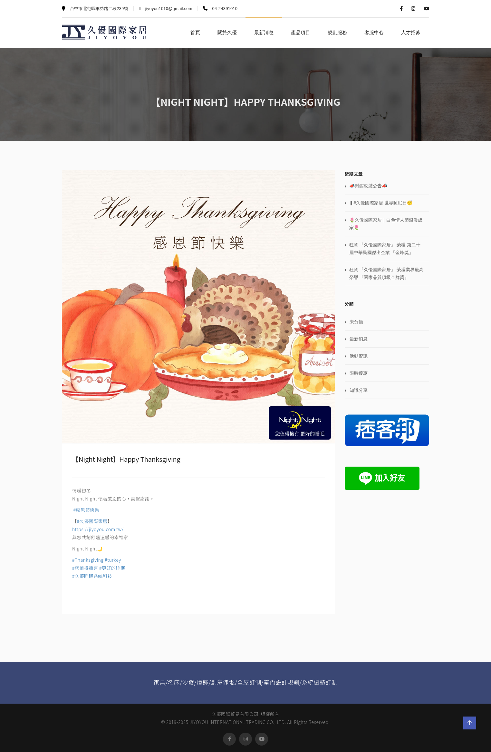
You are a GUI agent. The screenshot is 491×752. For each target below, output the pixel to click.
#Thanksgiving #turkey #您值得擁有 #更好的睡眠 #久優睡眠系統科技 (98, 568)
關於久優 (227, 32)
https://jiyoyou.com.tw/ (98, 529)
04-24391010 (220, 8)
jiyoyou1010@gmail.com (165, 8)
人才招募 (410, 32)
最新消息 (264, 32)
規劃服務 (337, 32)
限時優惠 (359, 373)
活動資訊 (359, 356)
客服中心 (374, 32)
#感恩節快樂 (85, 510)
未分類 (356, 321)
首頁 (195, 32)
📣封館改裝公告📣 (368, 185)
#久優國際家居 (92, 521)
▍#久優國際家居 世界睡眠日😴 (381, 202)
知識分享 (359, 390)
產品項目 (300, 32)
